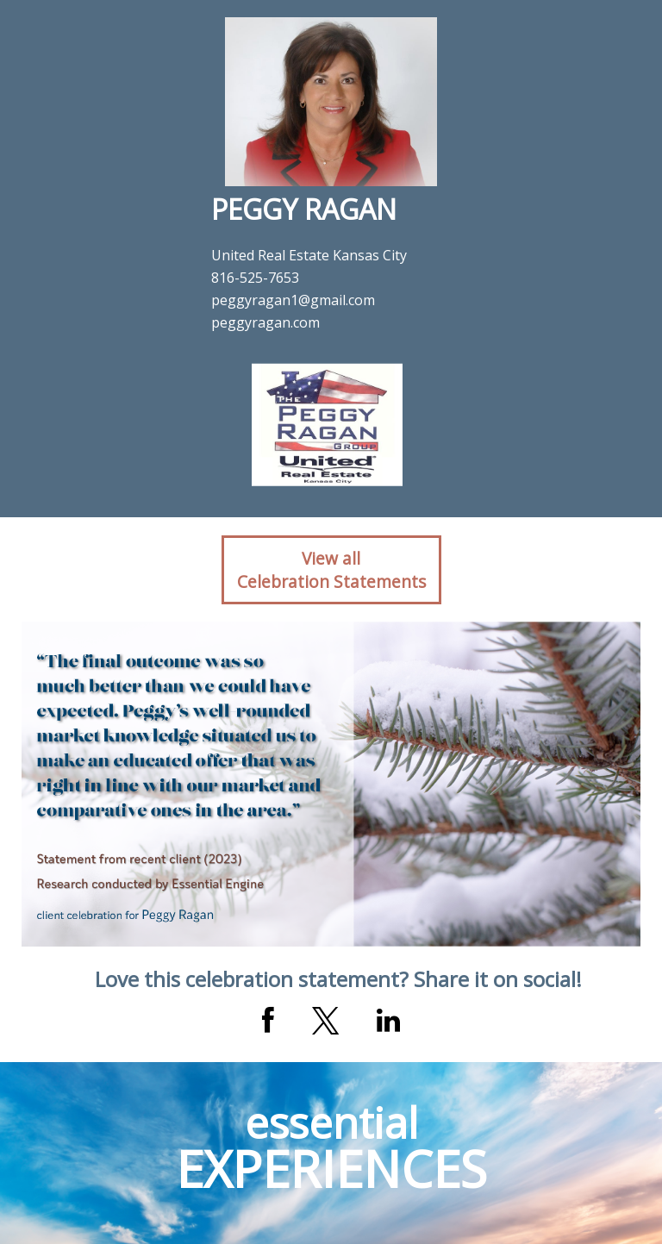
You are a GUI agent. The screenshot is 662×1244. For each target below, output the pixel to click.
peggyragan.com (265, 322)
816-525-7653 (255, 277)
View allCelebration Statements (331, 570)
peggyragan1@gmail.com (293, 300)
